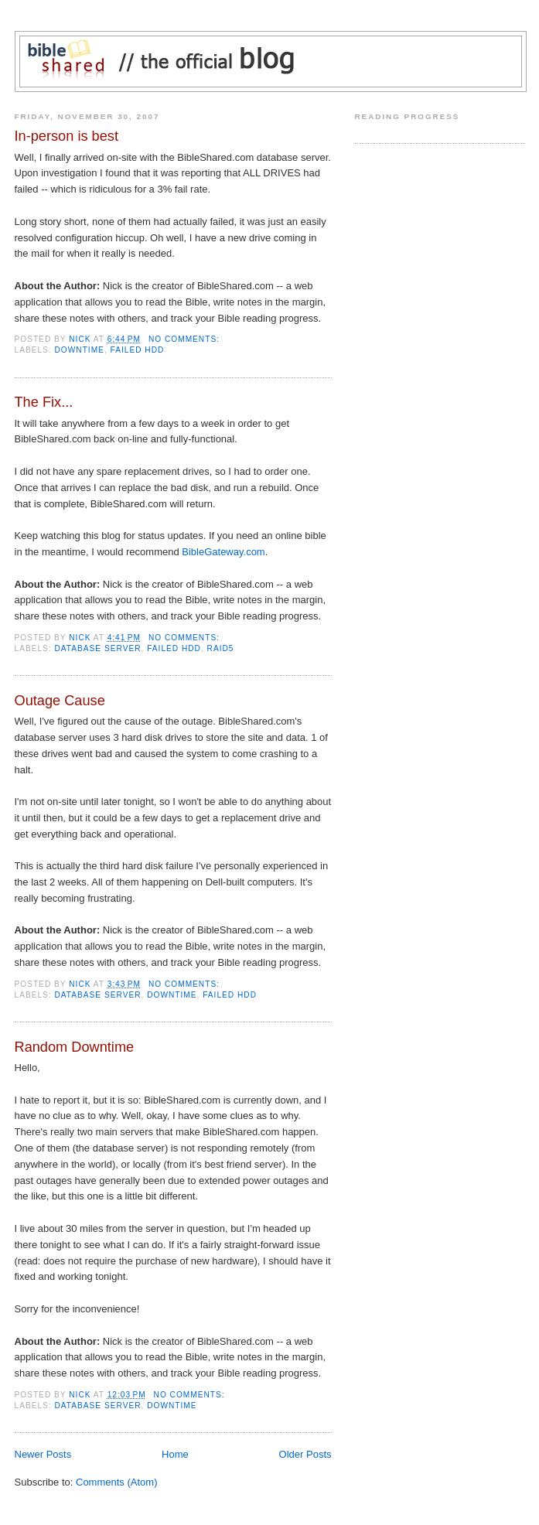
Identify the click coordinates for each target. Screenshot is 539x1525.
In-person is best (66, 136)
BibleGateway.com (223, 552)
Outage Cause (60, 700)
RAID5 (220, 648)
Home (175, 1454)
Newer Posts (43, 1454)
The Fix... (44, 402)
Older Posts (305, 1454)
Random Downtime (75, 1047)
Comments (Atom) (116, 1482)
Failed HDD (138, 350)
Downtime (79, 350)
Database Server (98, 648)
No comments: (185, 339)
